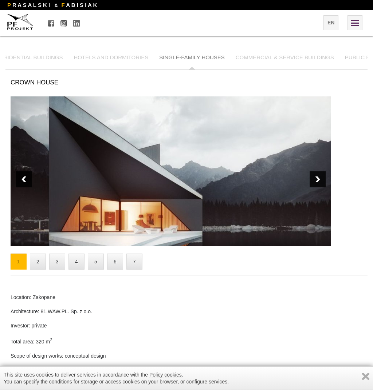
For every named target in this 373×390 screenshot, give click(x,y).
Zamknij (365, 376)
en (330, 22)
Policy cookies (165, 375)
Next (24, 179)
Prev (318, 179)
